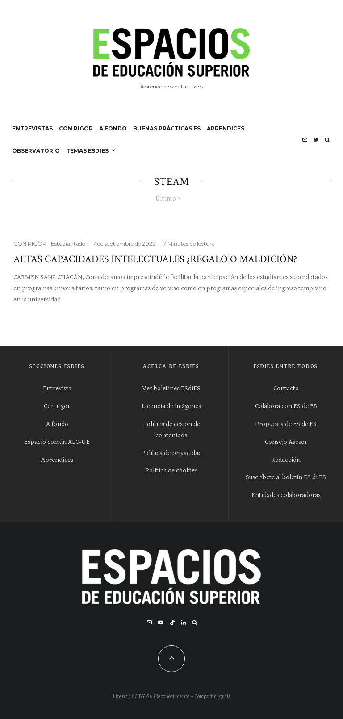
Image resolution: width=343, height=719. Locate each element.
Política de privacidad (171, 453)
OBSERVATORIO (36, 150)
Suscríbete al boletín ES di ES (286, 477)
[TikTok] (172, 622)
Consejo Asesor (286, 442)
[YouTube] (161, 622)
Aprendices (57, 460)
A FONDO (113, 128)
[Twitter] (316, 139)
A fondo (57, 424)
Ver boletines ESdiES (171, 388)
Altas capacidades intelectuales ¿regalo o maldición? (155, 259)
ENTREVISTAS (32, 128)
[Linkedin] (183, 622)
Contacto (286, 388)
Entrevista (57, 388)
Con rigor (57, 406)
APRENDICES (225, 128)
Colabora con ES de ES (286, 406)
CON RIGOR (76, 128)
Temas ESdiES (87, 150)
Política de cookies (171, 470)
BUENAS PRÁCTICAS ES (167, 128)
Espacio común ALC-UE (57, 442)
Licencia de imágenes (171, 406)
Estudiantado (68, 243)
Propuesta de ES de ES (286, 424)
